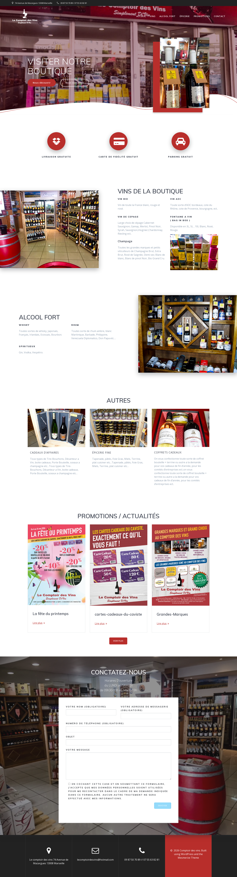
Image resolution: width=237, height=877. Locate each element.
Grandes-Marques (172, 614)
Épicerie (185, 16)
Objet (118, 740)
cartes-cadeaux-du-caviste (118, 614)
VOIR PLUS (118, 641)
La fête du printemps (51, 613)
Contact (219, 16)
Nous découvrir (42, 82)
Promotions (202, 16)
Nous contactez (74, 82)
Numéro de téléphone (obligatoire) (118, 727)
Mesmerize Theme (188, 857)
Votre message (118, 763)
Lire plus (37, 623)
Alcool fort (167, 16)
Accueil (141, 16)
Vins (152, 16)
